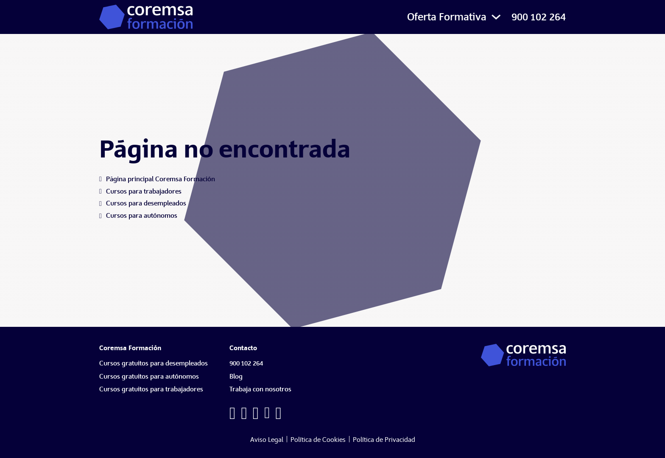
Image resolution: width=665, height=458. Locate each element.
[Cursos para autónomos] (142, 215)
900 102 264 (538, 17)
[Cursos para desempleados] (146, 203)
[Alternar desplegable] (496, 16)
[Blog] (238, 378)
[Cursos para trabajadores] (144, 191)
